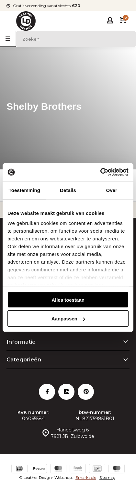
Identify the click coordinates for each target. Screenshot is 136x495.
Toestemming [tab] (24, 190)
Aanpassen (68, 318)
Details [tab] (68, 190)
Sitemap (107, 477)
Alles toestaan (68, 299)
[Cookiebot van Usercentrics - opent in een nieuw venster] (100, 172)
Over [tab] (111, 190)
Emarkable (85, 477)
